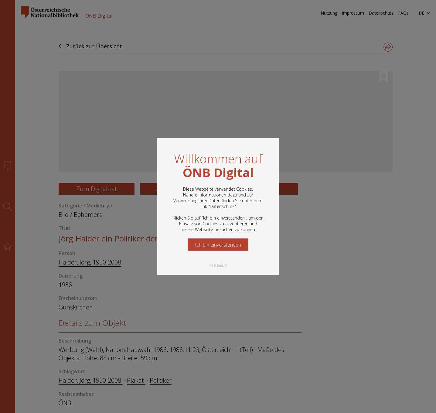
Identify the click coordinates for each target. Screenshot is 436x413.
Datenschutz (222, 206)
